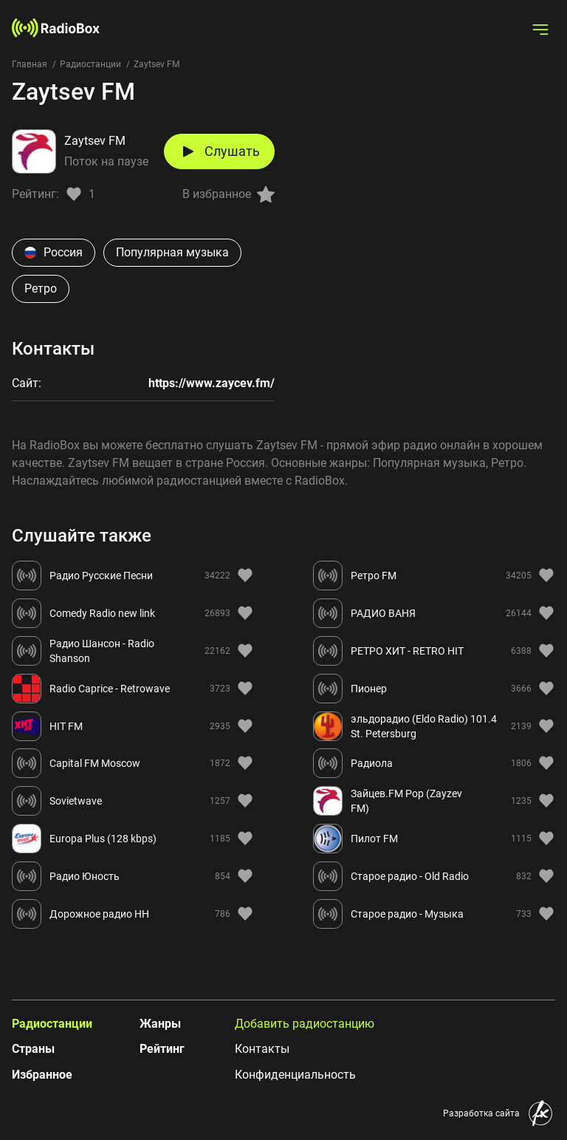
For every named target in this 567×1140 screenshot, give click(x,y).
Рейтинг (162, 1049)
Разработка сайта (481, 1113)
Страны (33, 1049)
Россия (53, 252)
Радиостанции (90, 64)
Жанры (160, 1024)
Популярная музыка (172, 252)
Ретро (40, 288)
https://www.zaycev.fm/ (211, 383)
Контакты (262, 1049)
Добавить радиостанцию (304, 1024)
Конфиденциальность (295, 1075)
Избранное (42, 1075)
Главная (29, 64)
